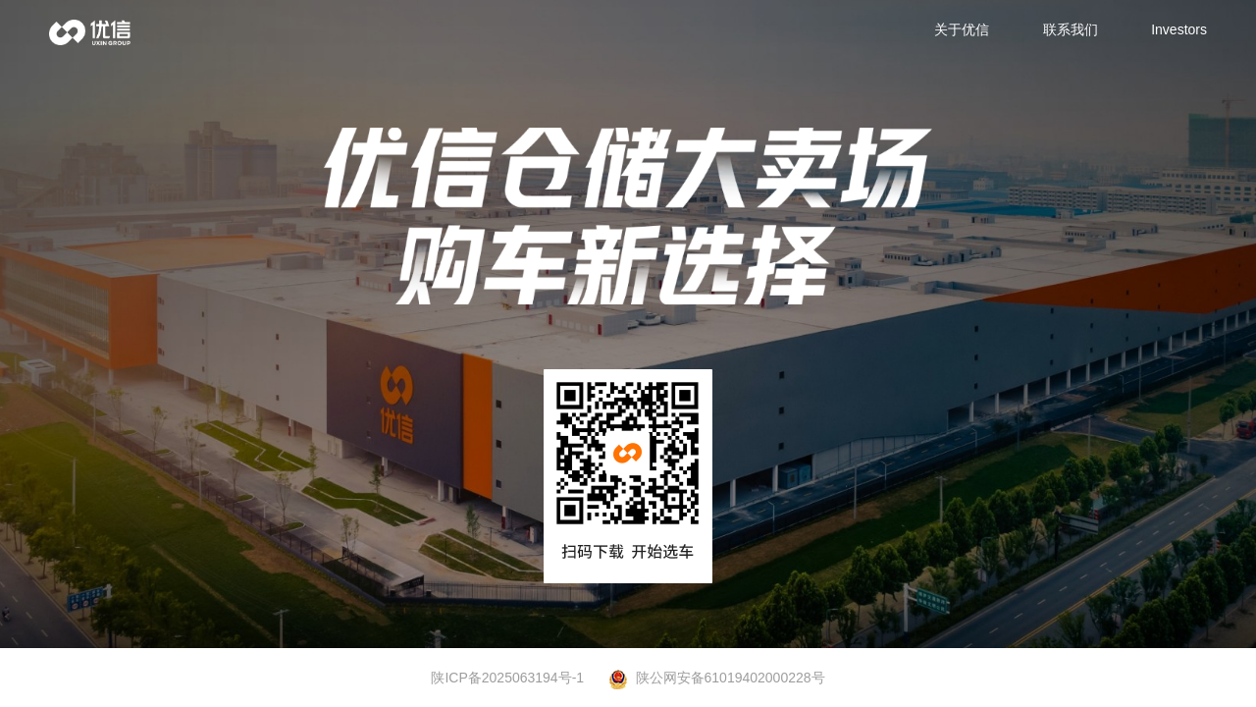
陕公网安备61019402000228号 (716, 678)
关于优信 (961, 29)
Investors (1179, 29)
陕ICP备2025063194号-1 (507, 677)
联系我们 (1070, 29)
